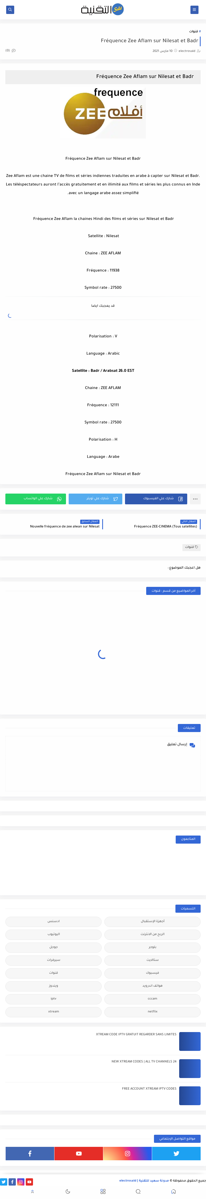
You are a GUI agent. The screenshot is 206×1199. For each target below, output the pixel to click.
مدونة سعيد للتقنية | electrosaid (144, 1181)
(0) (10, 51)
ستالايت (152, 960)
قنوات (193, 32)
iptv (53, 999)
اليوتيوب (53, 934)
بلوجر (152, 947)
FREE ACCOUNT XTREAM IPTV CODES (149, 1089)
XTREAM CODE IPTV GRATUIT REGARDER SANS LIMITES (136, 1035)
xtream (53, 1012)
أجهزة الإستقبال (152, 921)
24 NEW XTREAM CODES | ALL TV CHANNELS (144, 1062)
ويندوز (53, 986)
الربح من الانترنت (152, 934)
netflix (152, 1012)
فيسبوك (152, 973)
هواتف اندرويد (152, 986)
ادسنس (53, 921)
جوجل (53, 947)
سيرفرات (53, 960)
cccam (152, 999)
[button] (156, 499)
